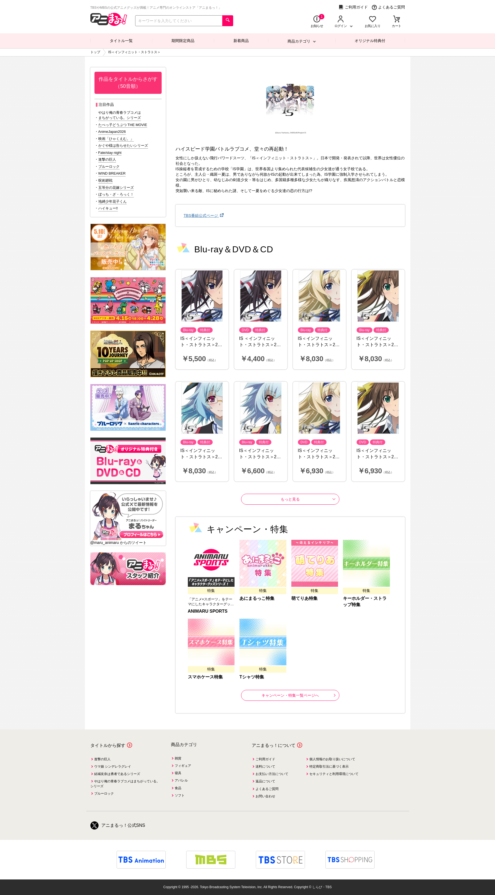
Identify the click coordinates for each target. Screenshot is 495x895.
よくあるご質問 (388, 7)
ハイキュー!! (108, 208)
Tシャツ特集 (251, 677)
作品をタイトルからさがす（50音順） (128, 82)
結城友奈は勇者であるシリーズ (117, 774)
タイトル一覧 (121, 40)
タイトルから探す (107, 745)
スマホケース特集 (205, 677)
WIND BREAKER (112, 173)
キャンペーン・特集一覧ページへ (299, 695)
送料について (265, 766)
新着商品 (241, 40)
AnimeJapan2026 (112, 132)
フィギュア (183, 766)
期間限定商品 (182, 40)
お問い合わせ (265, 796)
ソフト (180, 795)
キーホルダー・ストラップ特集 (365, 601)
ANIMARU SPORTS (208, 611)
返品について (265, 781)
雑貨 (178, 758)
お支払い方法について (272, 774)
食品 (178, 788)
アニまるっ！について (273, 745)
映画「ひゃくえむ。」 (116, 139)
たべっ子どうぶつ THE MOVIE (122, 125)
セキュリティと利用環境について (333, 774)
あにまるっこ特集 (256, 598)
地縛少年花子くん (112, 201)
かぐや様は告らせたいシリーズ (123, 145)
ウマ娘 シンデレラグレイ (112, 766)
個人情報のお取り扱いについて (332, 759)
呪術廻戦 (105, 180)
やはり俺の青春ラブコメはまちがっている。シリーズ (119, 115)
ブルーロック (109, 166)
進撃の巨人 (107, 159)
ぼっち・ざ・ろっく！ (116, 194)
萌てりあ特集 (304, 598)
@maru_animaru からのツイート (118, 542)
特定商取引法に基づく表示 (329, 766)
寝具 (178, 773)
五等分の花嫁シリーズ (116, 187)
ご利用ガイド (353, 7)
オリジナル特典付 (370, 40)
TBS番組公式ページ (201, 215)
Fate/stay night (109, 153)
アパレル (181, 780)
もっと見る (290, 499)
